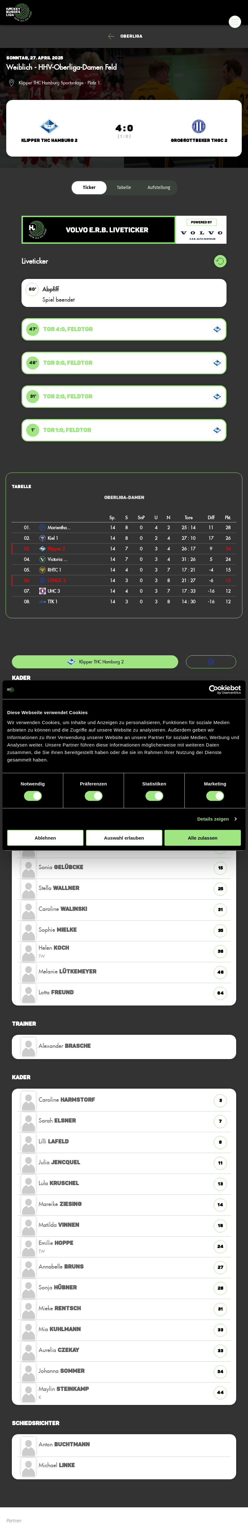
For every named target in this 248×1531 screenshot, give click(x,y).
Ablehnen (45, 837)
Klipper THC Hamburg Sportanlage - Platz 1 (59, 83)
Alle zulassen (202, 837)
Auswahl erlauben (124, 837)
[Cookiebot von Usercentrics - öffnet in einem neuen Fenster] (213, 690)
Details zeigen (213, 819)
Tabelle (124, 187)
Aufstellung (159, 187)
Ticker (89, 187)
